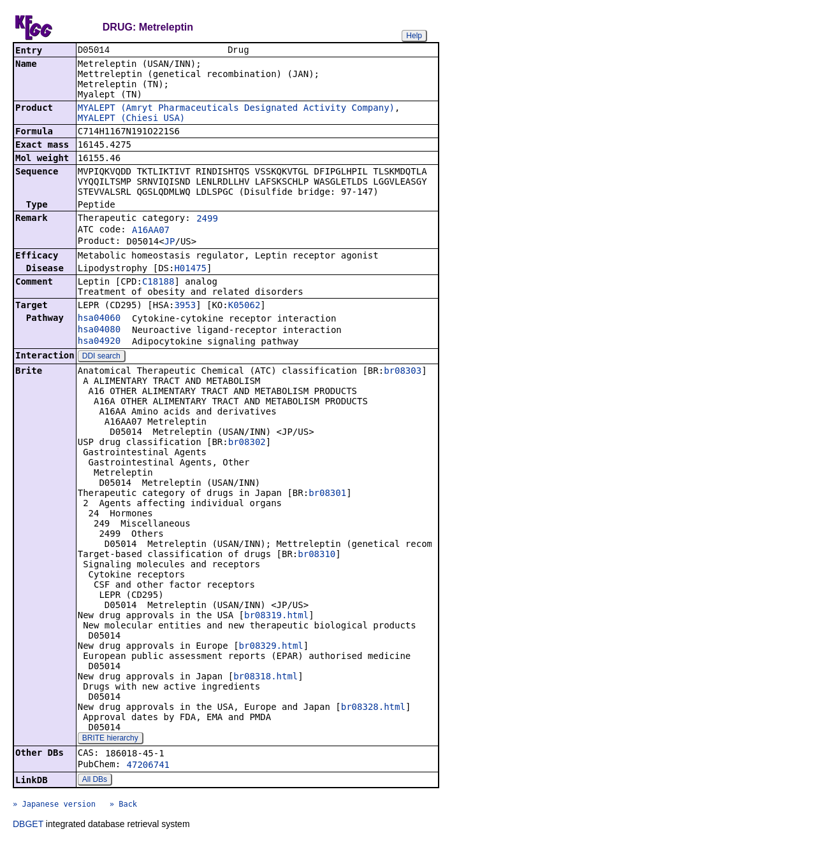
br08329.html (271, 647)
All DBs (94, 780)
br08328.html (373, 708)
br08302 (247, 443)
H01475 (190, 269)
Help (414, 35)
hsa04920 (99, 342)
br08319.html (276, 616)
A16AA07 (151, 231)
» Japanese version (54, 805)
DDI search (101, 357)
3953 (185, 306)
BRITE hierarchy (110, 739)
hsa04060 (99, 319)
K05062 (244, 306)
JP (169, 242)
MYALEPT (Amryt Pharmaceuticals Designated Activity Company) (236, 109)
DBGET (28, 825)
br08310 (316, 555)
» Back (123, 805)
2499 (207, 220)
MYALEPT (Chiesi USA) (132, 119)
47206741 (148, 766)
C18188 (158, 283)
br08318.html (265, 677)
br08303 (402, 372)
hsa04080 (99, 330)
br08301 (327, 494)
